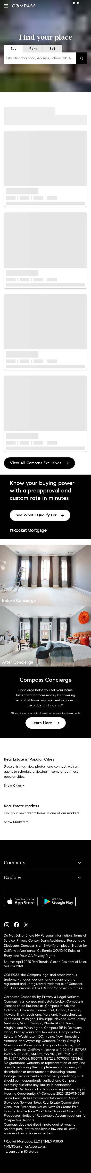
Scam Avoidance (53, 940)
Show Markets (16, 822)
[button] (6, 6)
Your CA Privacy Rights (37, 956)
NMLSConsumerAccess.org (24, 1146)
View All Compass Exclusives (39, 463)
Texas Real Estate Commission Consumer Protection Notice (41, 1104)
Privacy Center (28, 940)
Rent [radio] (33, 49)
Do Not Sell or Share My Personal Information (38, 935)
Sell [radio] (52, 49)
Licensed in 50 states (22, 1152)
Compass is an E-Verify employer (45, 946)
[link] (40, 515)
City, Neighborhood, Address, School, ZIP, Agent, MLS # (41, 58)
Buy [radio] (13, 49)
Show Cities (14, 786)
